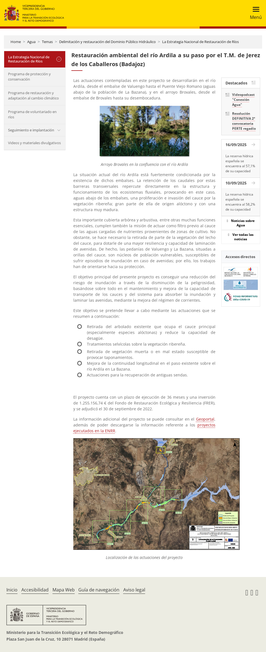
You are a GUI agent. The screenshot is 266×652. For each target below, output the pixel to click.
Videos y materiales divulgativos (34, 142)
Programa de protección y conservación (29, 76)
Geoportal (205, 419)
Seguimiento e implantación (31, 130)
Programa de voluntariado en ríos (32, 114)
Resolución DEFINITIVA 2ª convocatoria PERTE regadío (244, 121)
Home (16, 41)
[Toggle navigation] (254, 13)
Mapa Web (63, 590)
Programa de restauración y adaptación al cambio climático (33, 95)
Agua (31, 41)
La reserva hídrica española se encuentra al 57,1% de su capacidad (240, 163)
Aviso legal (134, 590)
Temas (47, 41)
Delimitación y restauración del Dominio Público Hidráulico (107, 41)
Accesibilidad (35, 590)
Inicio (11, 590)
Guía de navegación (98, 590)
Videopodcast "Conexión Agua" (243, 99)
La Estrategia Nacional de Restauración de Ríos (200, 41)
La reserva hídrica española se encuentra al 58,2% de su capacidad (240, 202)
